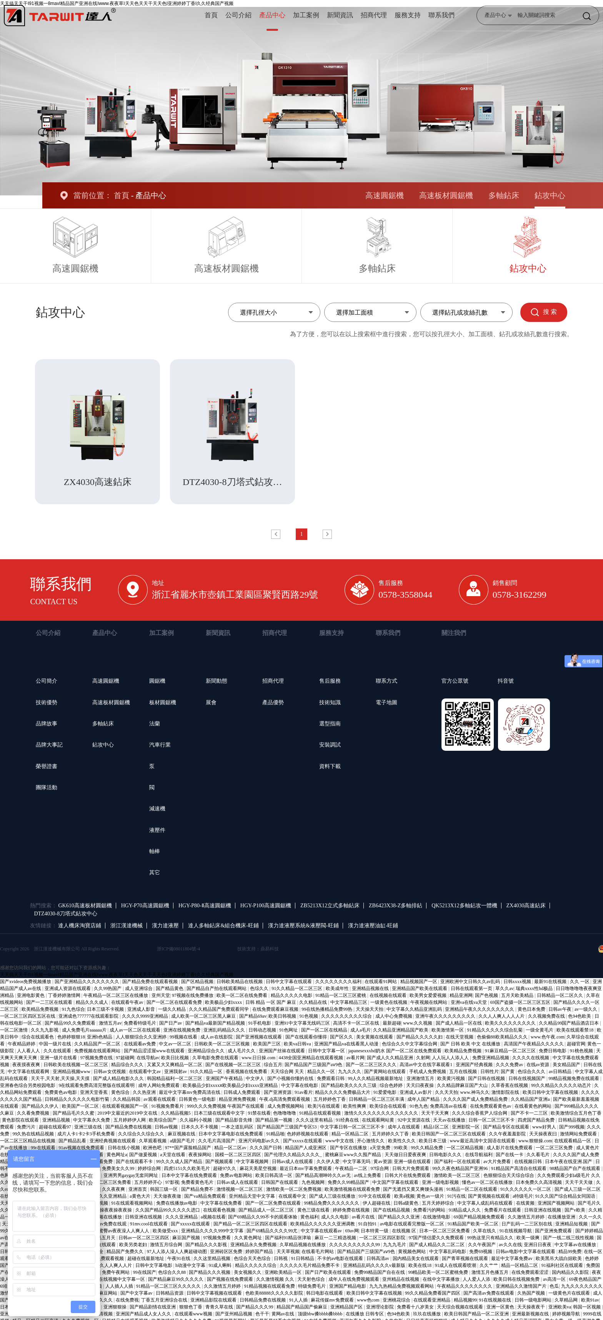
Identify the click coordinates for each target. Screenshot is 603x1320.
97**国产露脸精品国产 (188, 1147)
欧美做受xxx (166, 1230)
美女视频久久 (248, 1272)
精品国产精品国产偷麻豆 (302, 1307)
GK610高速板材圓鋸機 (85, 905)
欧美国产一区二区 (81, 1106)
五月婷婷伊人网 (130, 1120)
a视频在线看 (213, 1217)
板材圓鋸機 (162, 702)
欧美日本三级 (433, 1140)
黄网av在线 (283, 1314)
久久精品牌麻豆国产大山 (463, 1085)
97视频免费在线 (97, 1057)
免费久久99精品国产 (349, 1182)
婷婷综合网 (150, 1168)
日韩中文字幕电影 (154, 1265)
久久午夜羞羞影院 (508, 1134)
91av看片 (304, 1092)
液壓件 (157, 830)
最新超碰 (392, 1023)
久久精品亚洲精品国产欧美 (401, 1030)
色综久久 (260, 988)
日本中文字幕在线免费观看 (190, 1175)
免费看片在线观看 (503, 1210)
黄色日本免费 (532, 1009)
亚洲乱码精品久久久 (224, 1030)
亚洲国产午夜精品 (225, 1078)
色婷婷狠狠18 (71, 1037)
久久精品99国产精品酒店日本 (569, 1023)
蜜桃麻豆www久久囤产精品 (353, 1154)
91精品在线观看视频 (320, 1113)
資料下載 (330, 766)
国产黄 (508, 1071)
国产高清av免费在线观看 (489, 1293)
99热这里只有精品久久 (491, 1237)
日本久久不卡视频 (200, 1127)
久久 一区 (580, 981)
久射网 (423, 1057)
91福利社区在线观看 (562, 1265)
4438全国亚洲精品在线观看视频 (311, 1057)
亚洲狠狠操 (115, 1307)
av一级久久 (586, 1009)
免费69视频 (481, 1251)
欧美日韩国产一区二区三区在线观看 (449, 1134)
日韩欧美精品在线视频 (240, 981)
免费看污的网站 (429, 1210)
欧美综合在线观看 (389, 1106)
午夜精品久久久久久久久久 (465, 1286)
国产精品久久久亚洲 (399, 1217)
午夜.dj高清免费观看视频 (285, 1099)
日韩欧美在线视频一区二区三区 (76, 1064)
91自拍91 (368, 1224)
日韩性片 (489, 1071)
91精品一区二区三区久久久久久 (169, 1286)
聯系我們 (441, 15)
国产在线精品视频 (392, 1210)
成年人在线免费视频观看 (354, 1279)
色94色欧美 (580, 1016)
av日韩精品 (561, 1071)
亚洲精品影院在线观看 (214, 1300)
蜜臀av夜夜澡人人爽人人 (124, 1230)
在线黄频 (526, 1203)
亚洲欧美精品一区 (284, 1272)
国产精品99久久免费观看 (71, 1023)
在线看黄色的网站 (534, 1106)
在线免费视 (127, 1300)
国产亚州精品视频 (234, 1314)
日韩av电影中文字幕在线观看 (526, 1251)
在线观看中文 (292, 1196)
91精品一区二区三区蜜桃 (341, 995)
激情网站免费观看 (579, 1134)
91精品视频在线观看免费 (270, 1286)
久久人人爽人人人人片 (502, 1016)
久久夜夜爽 (114, 1189)
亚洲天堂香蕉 (94, 1092)
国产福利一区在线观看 (457, 1161)
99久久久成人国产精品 (179, 1161)
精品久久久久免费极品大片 (343, 1092)
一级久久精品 (172, 1009)
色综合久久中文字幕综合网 (410, 1044)
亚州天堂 (161, 995)
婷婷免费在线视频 (352, 1210)
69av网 (352, 1230)
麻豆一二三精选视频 (336, 1237)
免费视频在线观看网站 (98, 1050)
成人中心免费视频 (394, 1016)
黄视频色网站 (412, 1251)
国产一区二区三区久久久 (372, 1064)
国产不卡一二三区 (530, 1113)
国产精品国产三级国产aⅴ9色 (314, 1064)
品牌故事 (46, 724)
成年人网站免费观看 (159, 1085)
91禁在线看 (259, 1113)
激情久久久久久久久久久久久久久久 (381, 1113)
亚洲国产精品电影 (348, 1286)
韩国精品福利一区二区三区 (175, 1078)
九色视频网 (314, 1182)
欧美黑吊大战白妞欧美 (559, 1258)
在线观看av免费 (140, 1044)
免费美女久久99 (118, 1168)
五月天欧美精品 (518, 995)
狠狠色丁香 (191, 1307)
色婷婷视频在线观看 (308, 1134)
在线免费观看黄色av (491, 1106)
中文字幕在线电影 (300, 1085)
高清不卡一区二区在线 (356, 1023)
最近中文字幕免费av (512, 1258)
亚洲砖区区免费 (226, 1251)
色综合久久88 (172, 1272)
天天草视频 (288, 1251)
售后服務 (330, 681)
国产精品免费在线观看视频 (150, 981)
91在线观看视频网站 (132, 1203)
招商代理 (374, 15)
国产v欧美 (575, 1210)
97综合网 (380, 1168)
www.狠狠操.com (535, 1140)
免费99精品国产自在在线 (380, 1272)
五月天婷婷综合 (438, 1203)
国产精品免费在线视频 (129, 1127)
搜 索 (544, 312)
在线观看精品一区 (573, 1140)
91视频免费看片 (168, 1106)
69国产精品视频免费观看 (480, 1217)
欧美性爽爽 (355, 1106)
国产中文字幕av (136, 1293)
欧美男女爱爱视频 (429, 995)
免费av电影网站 (236, 1175)
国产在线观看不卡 (135, 1161)
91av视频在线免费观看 (81, 1147)
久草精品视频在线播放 (303, 1244)
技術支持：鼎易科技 (258, 949)
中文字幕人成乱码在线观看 (485, 1203)
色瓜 (554, 1286)
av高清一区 (555, 1279)
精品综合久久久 (128, 1064)
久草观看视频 (153, 1140)
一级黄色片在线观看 (569, 1293)
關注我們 (453, 633)
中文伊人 (255, 1078)
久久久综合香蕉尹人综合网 (480, 1113)
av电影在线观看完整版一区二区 (412, 1224)
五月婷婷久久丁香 (391, 1134)
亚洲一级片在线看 (59, 1057)
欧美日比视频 (175, 1057)
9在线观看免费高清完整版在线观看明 (97, 1085)
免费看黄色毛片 (198, 1182)
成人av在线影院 (216, 1037)
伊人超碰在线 (377, 1203)
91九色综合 (73, 1009)
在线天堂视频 (460, 1037)
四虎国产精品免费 (537, 1120)
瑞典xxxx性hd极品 (535, 988)
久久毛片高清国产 (217, 1140)
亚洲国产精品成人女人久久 (144, 1314)
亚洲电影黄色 (31, 995)
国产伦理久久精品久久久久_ (293, 1154)
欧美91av (590, 1300)
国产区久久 (342, 1037)
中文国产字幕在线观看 (396, 1182)
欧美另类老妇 (133, 1244)
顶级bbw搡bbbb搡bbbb (321, 1314)
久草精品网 (567, 1300)
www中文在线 (340, 1140)
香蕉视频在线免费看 (247, 1071)
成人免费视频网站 (286, 1106)
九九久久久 (350, 1071)
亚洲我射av (176, 1071)
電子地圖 (386, 702)
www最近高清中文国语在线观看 (483, 1140)
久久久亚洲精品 (182, 1217)
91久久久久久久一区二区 (526, 1189)
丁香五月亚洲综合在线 (164, 1300)
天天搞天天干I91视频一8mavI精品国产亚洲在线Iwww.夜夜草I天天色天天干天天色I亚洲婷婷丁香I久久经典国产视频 (116, 974)
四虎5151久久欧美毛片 (187, 1168)
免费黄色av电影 (61, 1092)
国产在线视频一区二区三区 (233, 1064)
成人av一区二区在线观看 (135, 1030)
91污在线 (456, 1196)
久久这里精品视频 (212, 1258)
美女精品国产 (567, 1064)
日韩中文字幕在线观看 (289, 981)
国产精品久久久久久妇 (420, 1037)
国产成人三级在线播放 (332, 1196)
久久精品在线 (313, 1002)
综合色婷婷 (392, 1085)
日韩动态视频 (262, 1030)
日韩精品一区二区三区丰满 (377, 1099)
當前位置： (92, 195)
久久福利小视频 (196, 1120)
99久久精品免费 (427, 1147)
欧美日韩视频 (282, 1016)
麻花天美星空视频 (259, 1168)
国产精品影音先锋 (234, 1120)
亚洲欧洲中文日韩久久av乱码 (470, 981)
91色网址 (289, 1030)
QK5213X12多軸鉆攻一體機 (464, 905)
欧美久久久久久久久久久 (511, 1023)
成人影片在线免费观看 (510, 1147)
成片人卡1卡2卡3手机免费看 (86, 1134)
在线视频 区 (404, 1230)
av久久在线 (510, 1244)
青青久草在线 (219, 1307)
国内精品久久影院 (571, 1272)
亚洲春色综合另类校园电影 (28, 1085)
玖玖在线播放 (427, 1314)
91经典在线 (348, 1120)
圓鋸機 (157, 681)
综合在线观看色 (38, 1037)
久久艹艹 (489, 1265)
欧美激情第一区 (448, 1030)
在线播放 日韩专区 (365, 1314)
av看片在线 (364, 1217)
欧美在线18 (420, 1265)
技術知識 (330, 702)
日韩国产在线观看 (280, 1182)
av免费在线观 (113, 1224)
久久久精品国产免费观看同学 (219, 1009)
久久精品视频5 (176, 1113)
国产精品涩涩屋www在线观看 (155, 1050)
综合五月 (273, 1064)
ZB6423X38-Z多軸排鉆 (395, 905)
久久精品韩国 (127, 1099)
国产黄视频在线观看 (489, 1196)
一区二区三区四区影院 (382, 1237)
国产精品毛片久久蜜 (74, 1113)
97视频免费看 (217, 1237)
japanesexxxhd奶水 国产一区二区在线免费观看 (395, 1050)
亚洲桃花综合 (397, 1300)
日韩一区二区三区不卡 (492, 1120)
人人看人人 (29, 1050)
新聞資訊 (340, 15)
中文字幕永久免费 (92, 1120)
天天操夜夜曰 (543, 1134)
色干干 (262, 1314)
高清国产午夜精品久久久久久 (534, 1044)
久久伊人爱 (328, 1161)
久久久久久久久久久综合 (347, 1016)
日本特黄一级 (375, 1230)
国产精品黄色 (170, 988)
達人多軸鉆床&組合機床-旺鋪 (223, 925)
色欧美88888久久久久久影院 (274, 1293)
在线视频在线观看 (389, 995)
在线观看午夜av (127, 1002)
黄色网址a (117, 1154)
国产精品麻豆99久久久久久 (176, 1279)
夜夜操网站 (200, 1154)
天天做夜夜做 (167, 1196)
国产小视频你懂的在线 (291, 1078)
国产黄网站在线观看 (385, 1071)
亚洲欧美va (559, 1307)
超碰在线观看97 (55, 1127)
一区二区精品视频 (465, 1147)
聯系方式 (386, 681)
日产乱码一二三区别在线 (527, 1224)
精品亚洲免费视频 (238, 1099)
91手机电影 (260, 1023)
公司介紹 (238, 15)
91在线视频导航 (516, 1230)
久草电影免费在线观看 (216, 1057)
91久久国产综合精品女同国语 (565, 1196)
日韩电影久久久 (446, 1154)
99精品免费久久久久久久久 (332, 1203)
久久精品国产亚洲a (531, 1099)
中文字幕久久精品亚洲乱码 (414, 1009)
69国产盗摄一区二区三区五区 (520, 1002)
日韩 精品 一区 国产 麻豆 (271, 1002)
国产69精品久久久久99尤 (272, 1230)
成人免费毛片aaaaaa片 (85, 1030)
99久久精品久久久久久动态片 (561, 1085)
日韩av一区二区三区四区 (144, 1237)
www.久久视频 (418, 1023)
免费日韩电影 (553, 1050)
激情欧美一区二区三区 (457, 1175)
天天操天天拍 (370, 1009)
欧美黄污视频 (451, 1078)
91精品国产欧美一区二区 (474, 1224)
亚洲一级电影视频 (441, 1182)
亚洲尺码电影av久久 (259, 1140)
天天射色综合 (311, 1279)
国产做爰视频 (143, 1154)
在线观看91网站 (381, 981)
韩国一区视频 (587, 1307)
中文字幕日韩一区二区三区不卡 (353, 1127)
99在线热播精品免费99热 (327, 1009)
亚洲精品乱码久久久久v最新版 (374, 1265)
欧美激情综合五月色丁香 (576, 1113)
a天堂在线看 (173, 1154)
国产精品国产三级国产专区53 (287, 1127)
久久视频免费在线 (547, 1016)
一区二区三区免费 (555, 1147)
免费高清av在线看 (449, 1106)
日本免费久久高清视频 (539, 1182)
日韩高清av (378, 1258)
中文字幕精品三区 (349, 1002)
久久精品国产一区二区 (98, 1044)
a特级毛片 (523, 1196)
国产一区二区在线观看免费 (175, 1002)
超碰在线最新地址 (146, 1258)
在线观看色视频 (220, 1210)
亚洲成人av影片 (416, 1092)
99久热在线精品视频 (33, 1134)
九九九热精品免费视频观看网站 (402, 1286)
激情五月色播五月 (490, 1272)
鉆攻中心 (550, 195)
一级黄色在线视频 (389, 1002)
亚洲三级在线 (88, 1127)
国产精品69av (253, 1016)
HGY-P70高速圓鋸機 (145, 905)
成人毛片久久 (242, 1050)
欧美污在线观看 (324, 1106)
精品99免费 (569, 1251)
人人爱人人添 (477, 1279)
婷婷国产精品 (259, 1251)
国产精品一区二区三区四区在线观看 (250, 1224)
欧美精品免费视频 (41, 1009)
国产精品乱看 (72, 1140)
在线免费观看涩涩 (530, 1272)
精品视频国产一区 (419, 981)
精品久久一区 (321, 1071)
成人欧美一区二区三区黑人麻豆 (204, 1016)
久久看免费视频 (33, 1113)
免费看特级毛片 (140, 1023)
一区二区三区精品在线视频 (28, 1140)
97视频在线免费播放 (193, 995)
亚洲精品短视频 (572, 1224)
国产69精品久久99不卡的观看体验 (263, 1217)
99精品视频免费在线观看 (574, 1078)
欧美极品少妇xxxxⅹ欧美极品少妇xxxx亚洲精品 (231, 1085)
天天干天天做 (579, 1182)
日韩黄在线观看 (100, 1244)
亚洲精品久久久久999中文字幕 (213, 1230)
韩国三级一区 (164, 1189)
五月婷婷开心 (148, 1182)
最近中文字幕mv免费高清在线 (190, 1092)
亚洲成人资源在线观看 (68, 988)
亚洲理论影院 (380, 1307)
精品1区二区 (436, 1127)
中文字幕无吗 (357, 1161)
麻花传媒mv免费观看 (333, 1300)
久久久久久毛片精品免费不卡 (310, 1265)
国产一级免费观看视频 (101, 1258)
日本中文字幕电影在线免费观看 (231, 1134)
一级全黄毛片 (540, 1030)
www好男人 (544, 1127)
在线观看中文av (145, 1071)
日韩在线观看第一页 (472, 988)
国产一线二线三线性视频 (569, 1237)
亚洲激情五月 (420, 1078)
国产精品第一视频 (274, 1120)
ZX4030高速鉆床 (526, 905)
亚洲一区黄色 (500, 1307)
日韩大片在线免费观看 (408, 1175)
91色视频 (309, 1016)
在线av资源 (538, 1064)
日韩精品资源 (170, 1293)
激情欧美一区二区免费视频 (294, 1189)
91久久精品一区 (206, 1071)
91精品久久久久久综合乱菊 (495, 1030)
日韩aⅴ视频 (167, 1127)
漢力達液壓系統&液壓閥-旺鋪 (303, 925)
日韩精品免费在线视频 (263, 1300)
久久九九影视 (45, 1030)
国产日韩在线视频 (487, 1078)
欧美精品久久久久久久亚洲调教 (323, 1224)
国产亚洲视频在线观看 (259, 1037)
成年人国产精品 (424, 1099)
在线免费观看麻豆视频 (276, 1009)
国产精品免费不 (198, 1189)
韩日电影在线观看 (325, 1293)
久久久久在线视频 (531, 1057)
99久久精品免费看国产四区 (433, 1293)
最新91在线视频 (551, 981)
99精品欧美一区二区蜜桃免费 (438, 1272)
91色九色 (419, 1106)
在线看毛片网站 (318, 1251)
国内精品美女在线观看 (416, 1258)
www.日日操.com (259, 1057)
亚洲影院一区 (466, 1127)
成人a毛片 (360, 1030)
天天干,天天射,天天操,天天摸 (61, 1078)
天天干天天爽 (435, 1113)
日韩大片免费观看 (411, 1168)
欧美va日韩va (298, 1044)
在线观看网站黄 (378, 1120)
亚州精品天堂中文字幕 (252, 1196)
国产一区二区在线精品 (324, 1030)
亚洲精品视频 (56, 1120)
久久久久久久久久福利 (339, 981)
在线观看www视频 (194, 1314)
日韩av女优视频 (110, 1071)
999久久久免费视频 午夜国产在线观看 (226, 1106)
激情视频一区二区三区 (240, 1189)
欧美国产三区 (267, 1044)
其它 (154, 872)
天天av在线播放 (449, 1120)
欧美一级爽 (528, 1237)
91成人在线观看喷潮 (456, 1265)
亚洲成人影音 (141, 1009)
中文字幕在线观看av (322, 1230)
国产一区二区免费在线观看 (273, 1203)
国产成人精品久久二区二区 (437, 1244)
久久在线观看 (57, 1050)
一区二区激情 (14, 1030)
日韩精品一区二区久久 (560, 995)
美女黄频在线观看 (375, 1037)
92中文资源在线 (414, 1120)
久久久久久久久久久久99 (355, 1244)
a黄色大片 (140, 1196)
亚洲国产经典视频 (475, 1064)
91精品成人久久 (465, 1210)
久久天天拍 (446, 1092)
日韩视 (281, 1258)
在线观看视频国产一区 (125, 1106)
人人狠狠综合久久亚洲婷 (142, 1037)
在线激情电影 (437, 1217)
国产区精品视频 (198, 981)
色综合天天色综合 (253, 1258)
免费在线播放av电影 (177, 1203)
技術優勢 (46, 702)
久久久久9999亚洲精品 (145, 1016)
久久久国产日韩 (266, 1147)
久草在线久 (485, 1230)
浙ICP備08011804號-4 (179, 949)
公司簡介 (46, 681)
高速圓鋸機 (384, 195)
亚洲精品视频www (72, 1071)
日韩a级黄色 (406, 1203)
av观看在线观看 (160, 1099)
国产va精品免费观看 (205, 1196)
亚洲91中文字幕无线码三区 (303, 1023)
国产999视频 (572, 1127)
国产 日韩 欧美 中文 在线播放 (470, 1044)
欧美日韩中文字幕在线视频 (551, 1092)
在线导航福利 (479, 1154)
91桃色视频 (582, 1050)
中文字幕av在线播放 (576, 1244)
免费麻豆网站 (104, 1293)
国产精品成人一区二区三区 (266, 1210)
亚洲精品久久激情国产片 (522, 1286)
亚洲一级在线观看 (413, 1161)
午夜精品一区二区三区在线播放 (116, 995)
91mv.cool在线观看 (149, 1224)
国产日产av (171, 1023)
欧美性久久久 (402, 1140)
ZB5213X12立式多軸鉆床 (330, 905)
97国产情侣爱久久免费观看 (436, 1237)
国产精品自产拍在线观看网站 (217, 988)
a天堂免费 (380, 1147)
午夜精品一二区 (351, 1168)
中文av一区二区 (175, 1044)
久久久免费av (510, 1064)
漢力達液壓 (165, 925)
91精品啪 (275, 1134)
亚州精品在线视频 (401, 1279)
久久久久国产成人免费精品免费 (476, 1099)
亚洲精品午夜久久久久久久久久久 (480, 1009)
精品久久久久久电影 (292, 995)
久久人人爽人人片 (114, 1265)
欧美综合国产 (163, 1120)
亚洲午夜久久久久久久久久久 (445, 1016)
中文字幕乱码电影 (448, 1251)
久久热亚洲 (145, 1092)
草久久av (504, 988)
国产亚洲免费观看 (554, 1230)
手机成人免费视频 (428, 1071)
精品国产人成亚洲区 (306, 1147)
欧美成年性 (338, 988)
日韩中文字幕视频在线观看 (215, 1293)
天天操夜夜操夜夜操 (111, 1210)
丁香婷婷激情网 (65, 995)
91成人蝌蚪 (220, 1265)
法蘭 (154, 724)
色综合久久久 (532, 1071)
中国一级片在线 (55, 1044)
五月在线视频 (463, 1071)
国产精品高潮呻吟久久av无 (323, 1175)
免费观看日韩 (331, 1078)
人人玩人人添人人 (451, 1057)
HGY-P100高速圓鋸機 (265, 905)
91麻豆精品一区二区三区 (511, 1050)
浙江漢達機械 (126, 925)
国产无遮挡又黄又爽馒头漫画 (413, 1189)
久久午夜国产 (482, 1244)
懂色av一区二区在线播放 (487, 1182)
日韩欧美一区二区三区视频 (222, 1044)
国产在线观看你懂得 (306, 1037)
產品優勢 (273, 702)
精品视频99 (465, 1300)
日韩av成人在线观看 (293, 1161)
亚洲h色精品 (100, 1037)
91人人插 (299, 1300)
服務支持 (408, 15)
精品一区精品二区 (350, 1134)
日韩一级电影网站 (534, 1300)
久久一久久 (590, 1217)
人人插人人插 (119, 1286)
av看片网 (355, 1057)
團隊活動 (46, 787)
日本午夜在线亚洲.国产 (569, 1161)
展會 (211, 702)
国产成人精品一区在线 (459, 1023)
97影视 (172, 1182)
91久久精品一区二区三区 (297, 988)
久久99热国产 (108, 988)
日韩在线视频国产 (527, 1078)
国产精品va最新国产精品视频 (215, 1023)
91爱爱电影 (385, 1092)
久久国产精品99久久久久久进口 (168, 1210)
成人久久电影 (335, 1217)
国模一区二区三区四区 (238, 1154)
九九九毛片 (395, 1244)
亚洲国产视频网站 (557, 1203)
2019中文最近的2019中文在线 (127, 1113)
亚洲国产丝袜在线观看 (282, 1050)
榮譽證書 (46, 766)
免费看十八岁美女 (416, 1307)
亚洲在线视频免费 (182, 1030)
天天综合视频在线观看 (460, 1307)
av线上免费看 (368, 1175)
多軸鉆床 (503, 195)
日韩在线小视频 (124, 1147)
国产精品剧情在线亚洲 (153, 1307)
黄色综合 (121, 1092)
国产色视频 (487, 995)
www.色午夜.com (548, 1037)
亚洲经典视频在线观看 (113, 1140)
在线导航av (148, 1057)
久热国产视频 (531, 1293)
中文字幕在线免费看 (221, 1203)
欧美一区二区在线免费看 (242, 995)
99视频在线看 (184, 1037)
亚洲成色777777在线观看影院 (89, 1016)
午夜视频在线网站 (429, 1002)
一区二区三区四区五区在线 (28, 1016)
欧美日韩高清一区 (274, 1175)
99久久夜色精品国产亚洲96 (460, 1168)
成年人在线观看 (404, 1127)
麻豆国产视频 (186, 1237)
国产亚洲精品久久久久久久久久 (87, 981)
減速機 (157, 809)
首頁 (211, 15)
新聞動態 (216, 681)
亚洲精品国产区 (347, 1307)
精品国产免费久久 (126, 1251)
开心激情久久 (371, 1140)
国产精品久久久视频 (210, 1272)
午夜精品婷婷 (22, 1044)
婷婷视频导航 (566, 1314)
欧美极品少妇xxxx (224, 1002)
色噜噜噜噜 (285, 1113)
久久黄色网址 (248, 1237)
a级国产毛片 (183, 1140)
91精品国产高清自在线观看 (519, 1168)
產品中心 (272, 15)
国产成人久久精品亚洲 (390, 1057)
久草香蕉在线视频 (510, 1085)
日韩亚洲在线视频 (543, 1210)
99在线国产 (144, 1272)
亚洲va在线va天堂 (469, 1002)
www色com (369, 1300)
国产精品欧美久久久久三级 (349, 1085)
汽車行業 (160, 745)
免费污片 (27, 1127)
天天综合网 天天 (287, 1071)
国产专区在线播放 (349, 1147)
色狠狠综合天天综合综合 (509, 1175)
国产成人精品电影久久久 (119, 1078)
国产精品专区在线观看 (506, 1127)
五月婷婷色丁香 (330, 1099)
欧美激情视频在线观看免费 (353, 1189)
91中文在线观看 (375, 1196)
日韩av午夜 (560, 1009)
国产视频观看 (219, 1161)
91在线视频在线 (495, 1300)
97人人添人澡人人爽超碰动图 (177, 1251)
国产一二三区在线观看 (49, 1002)
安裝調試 (330, 745)
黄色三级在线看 (314, 1210)
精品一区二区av (230, 1147)
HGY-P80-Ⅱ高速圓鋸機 (204, 905)
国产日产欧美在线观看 (328, 1272)
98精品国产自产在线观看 (575, 1168)
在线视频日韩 (528, 1161)
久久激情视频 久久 (275, 1279)
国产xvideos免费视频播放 (26, 981)
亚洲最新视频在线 (531, 1314)
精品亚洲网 (461, 995)
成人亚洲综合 (139, 988)
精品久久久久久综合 (256, 1265)
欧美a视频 (404, 1196)
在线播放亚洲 (562, 1217)
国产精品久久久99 (255, 1307)
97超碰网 (125, 1057)
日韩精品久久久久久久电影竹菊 (77, 1099)
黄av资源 (382, 1161)
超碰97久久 (225, 1168)
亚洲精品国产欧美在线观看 (420, 988)
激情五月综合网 (166, 1244)
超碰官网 (576, 1044)
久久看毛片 (538, 1154)
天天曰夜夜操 (420, 1085)
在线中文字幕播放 (442, 1279)
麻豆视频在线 (182, 1134)
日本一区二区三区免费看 (445, 1230)
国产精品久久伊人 (41, 1106)
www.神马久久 (475, 1092)
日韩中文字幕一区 (327, 1050)
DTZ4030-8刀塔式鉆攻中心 (65, 914)
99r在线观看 (44, 1147)
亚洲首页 (138, 1189)
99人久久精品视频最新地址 (376, 1078)
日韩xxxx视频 (517, 981)
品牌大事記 (49, 745)
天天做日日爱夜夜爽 (406, 1154)
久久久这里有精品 (315, 1120)
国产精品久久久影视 (206, 1244)
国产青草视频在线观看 (465, 1258)
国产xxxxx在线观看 (303, 1140)
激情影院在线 (505, 1092)
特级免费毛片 (312, 1286)
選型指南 (330, 724)
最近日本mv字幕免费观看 (306, 1168)
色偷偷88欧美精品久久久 (503, 1037)
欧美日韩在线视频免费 (517, 1279)
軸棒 (154, 851)
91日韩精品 (303, 1258)
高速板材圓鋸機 (446, 195)
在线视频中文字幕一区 (122, 1279)
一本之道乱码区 (238, 1127)
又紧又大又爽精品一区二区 (175, 1064)
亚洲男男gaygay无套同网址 (131, 1175)
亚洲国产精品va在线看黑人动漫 (347, 1044)
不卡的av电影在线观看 (340, 1258)
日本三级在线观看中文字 (220, 1113)
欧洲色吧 (153, 1147)
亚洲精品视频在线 (371, 988)
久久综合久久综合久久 (141, 1134)
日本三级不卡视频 (106, 1009)
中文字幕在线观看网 (29, 1071)
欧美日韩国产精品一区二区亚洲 (477, 1314)
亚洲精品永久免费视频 (254, 1244)
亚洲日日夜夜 (538, 1244)
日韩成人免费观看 (242, 1092)
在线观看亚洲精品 (432, 1300)
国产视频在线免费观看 (230, 1279)
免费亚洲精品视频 (491, 1057)
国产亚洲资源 (278, 1092)
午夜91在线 (179, 1258)
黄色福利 (309, 1217)
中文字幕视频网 (253, 1161)
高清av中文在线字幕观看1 (426, 1064)
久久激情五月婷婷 (527, 1217)
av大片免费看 (497, 1161)
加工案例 (306, 15)
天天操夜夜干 (531, 1307)
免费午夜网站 (116, 1272)
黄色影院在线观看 (21, 1120)
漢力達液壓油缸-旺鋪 (373, 925)
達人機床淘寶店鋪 (79, 925)
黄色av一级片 (430, 1196)
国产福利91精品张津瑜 (288, 1237)
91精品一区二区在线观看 (472, 1189)
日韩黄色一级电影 (198, 1099)
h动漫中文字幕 (191, 1265)
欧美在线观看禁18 (575, 1030)
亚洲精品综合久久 (207, 1050)
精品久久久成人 (92, 1002)
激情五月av (110, 1023)
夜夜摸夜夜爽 (26, 1064)
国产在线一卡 (510, 1154)
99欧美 (401, 1147)
